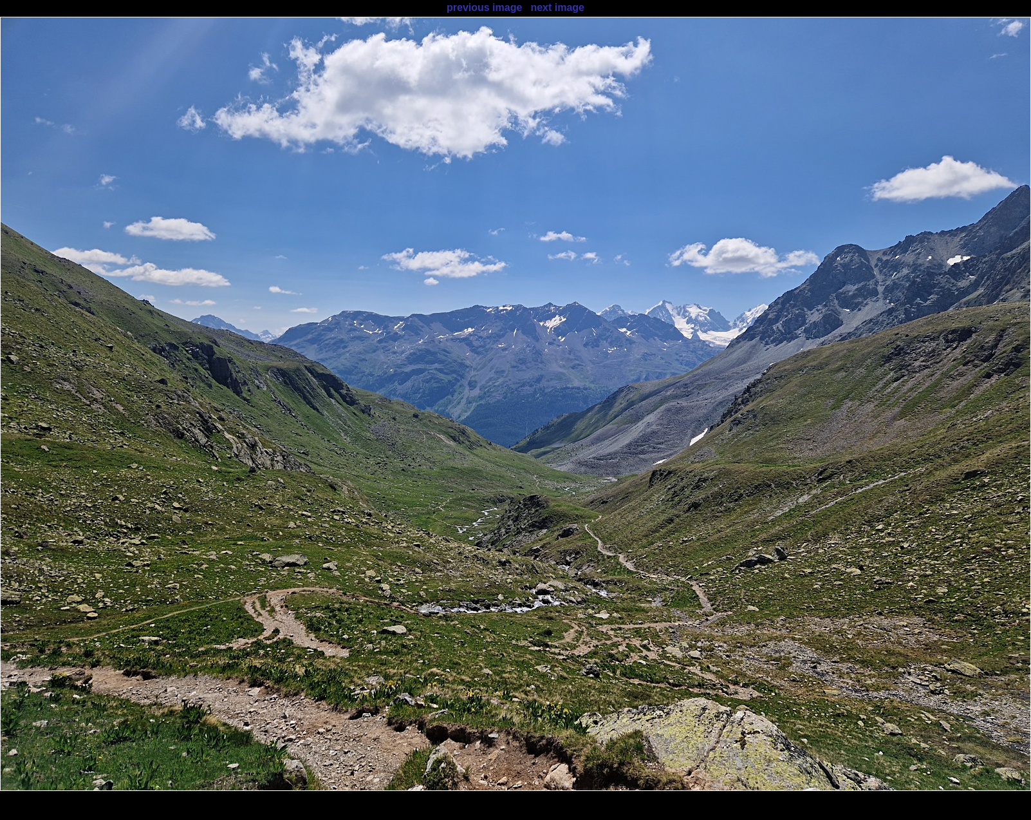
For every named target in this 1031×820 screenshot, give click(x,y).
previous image (484, 7)
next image (557, 7)
